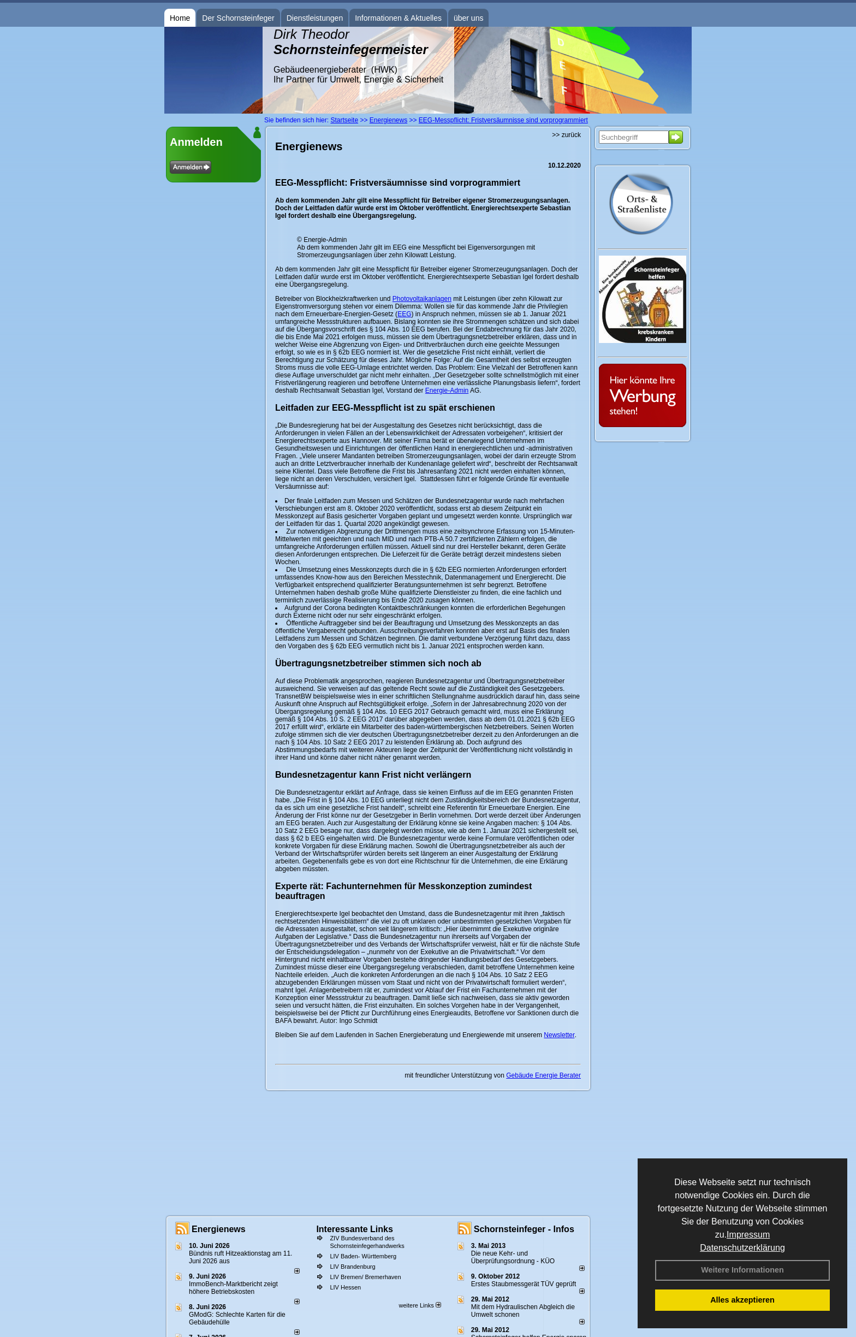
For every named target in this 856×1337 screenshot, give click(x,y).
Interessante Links (354, 1229)
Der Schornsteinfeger (238, 18)
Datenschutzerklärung (742, 1247)
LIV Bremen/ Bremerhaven (365, 1277)
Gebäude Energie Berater (543, 1075)
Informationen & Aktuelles (398, 18)
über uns (468, 18)
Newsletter (559, 1035)
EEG (404, 314)
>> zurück (566, 135)
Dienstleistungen (315, 18)
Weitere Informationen (742, 1269)
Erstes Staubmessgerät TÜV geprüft (523, 1284)
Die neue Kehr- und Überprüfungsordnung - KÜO (513, 1257)
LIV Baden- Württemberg (363, 1256)
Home (180, 18)
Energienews (219, 1229)
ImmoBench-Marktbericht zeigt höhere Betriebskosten (233, 1287)
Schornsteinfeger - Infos (524, 1229)
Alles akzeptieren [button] (742, 1299)
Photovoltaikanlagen (422, 299)
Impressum (748, 1234)
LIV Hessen (345, 1287)
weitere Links (420, 1305)
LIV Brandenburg (352, 1266)
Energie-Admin (446, 390)
